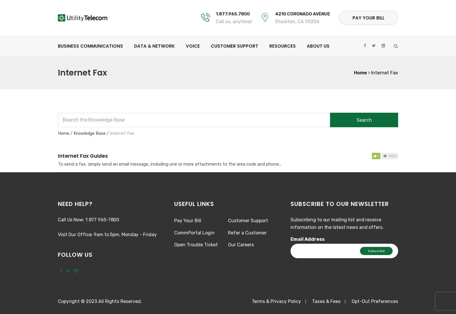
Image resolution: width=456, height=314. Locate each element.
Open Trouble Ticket (196, 244)
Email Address (308, 239)
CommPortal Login (194, 233)
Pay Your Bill (368, 18)
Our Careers (241, 244)
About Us (318, 46)
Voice (193, 46)
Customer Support (234, 46)
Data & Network (154, 46)
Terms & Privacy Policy (276, 301)
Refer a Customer (247, 233)
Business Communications (90, 46)
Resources (282, 46)
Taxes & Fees (326, 301)
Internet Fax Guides (83, 155)
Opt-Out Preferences (375, 301)
